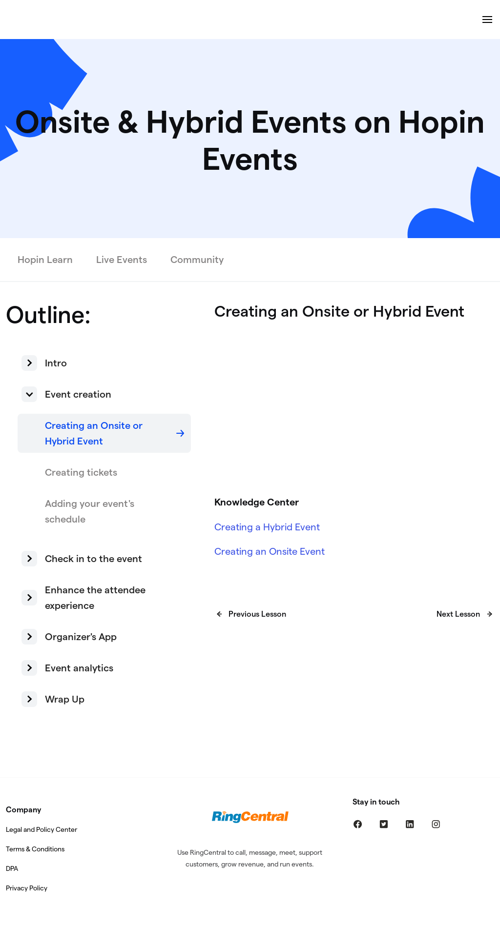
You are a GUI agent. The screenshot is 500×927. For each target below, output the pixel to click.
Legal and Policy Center (41, 829)
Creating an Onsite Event (269, 551)
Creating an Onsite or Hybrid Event (94, 433)
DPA (12, 868)
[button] (104, 363)
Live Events (121, 259)
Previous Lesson (257, 614)
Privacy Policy (26, 888)
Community (197, 259)
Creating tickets (81, 472)
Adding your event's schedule (89, 511)
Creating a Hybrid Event (267, 527)
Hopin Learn (45, 259)
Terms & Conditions (35, 849)
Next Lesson (458, 614)
